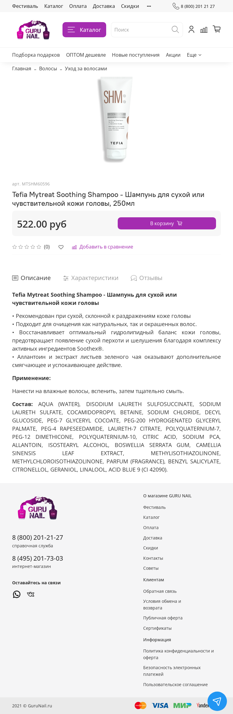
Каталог (53, 6)
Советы (151, 568)
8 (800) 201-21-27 (37, 537)
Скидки (130, 6)
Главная (21, 68)
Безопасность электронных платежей (172, 671)
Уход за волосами (86, 68)
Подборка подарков (36, 55)
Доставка (104, 6)
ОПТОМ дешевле (86, 55)
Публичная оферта (163, 618)
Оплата (78, 6)
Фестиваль (25, 6)
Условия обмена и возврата (162, 604)
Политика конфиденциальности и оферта (178, 654)
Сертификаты (157, 628)
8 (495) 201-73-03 (37, 558)
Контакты (153, 558)
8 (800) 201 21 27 (194, 6)
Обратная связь (160, 591)
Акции (173, 55)
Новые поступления (136, 55)
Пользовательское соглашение (175, 684)
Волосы (48, 68)
